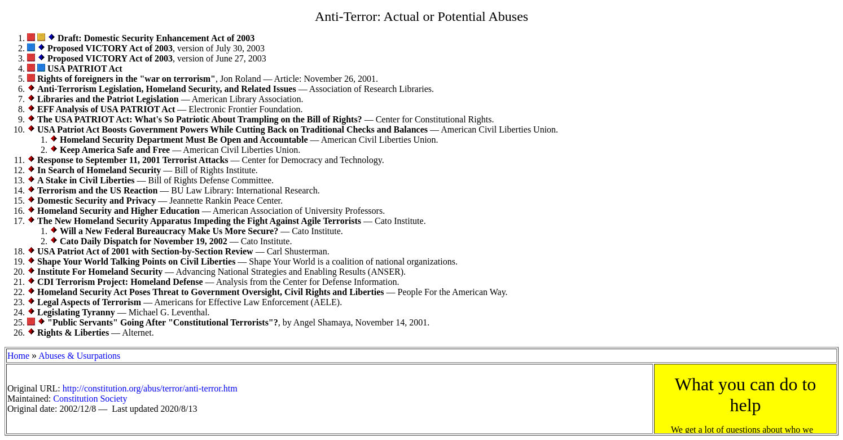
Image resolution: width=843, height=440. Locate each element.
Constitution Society (90, 398)
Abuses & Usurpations (79, 355)
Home (18, 355)
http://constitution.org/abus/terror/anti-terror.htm (150, 388)
